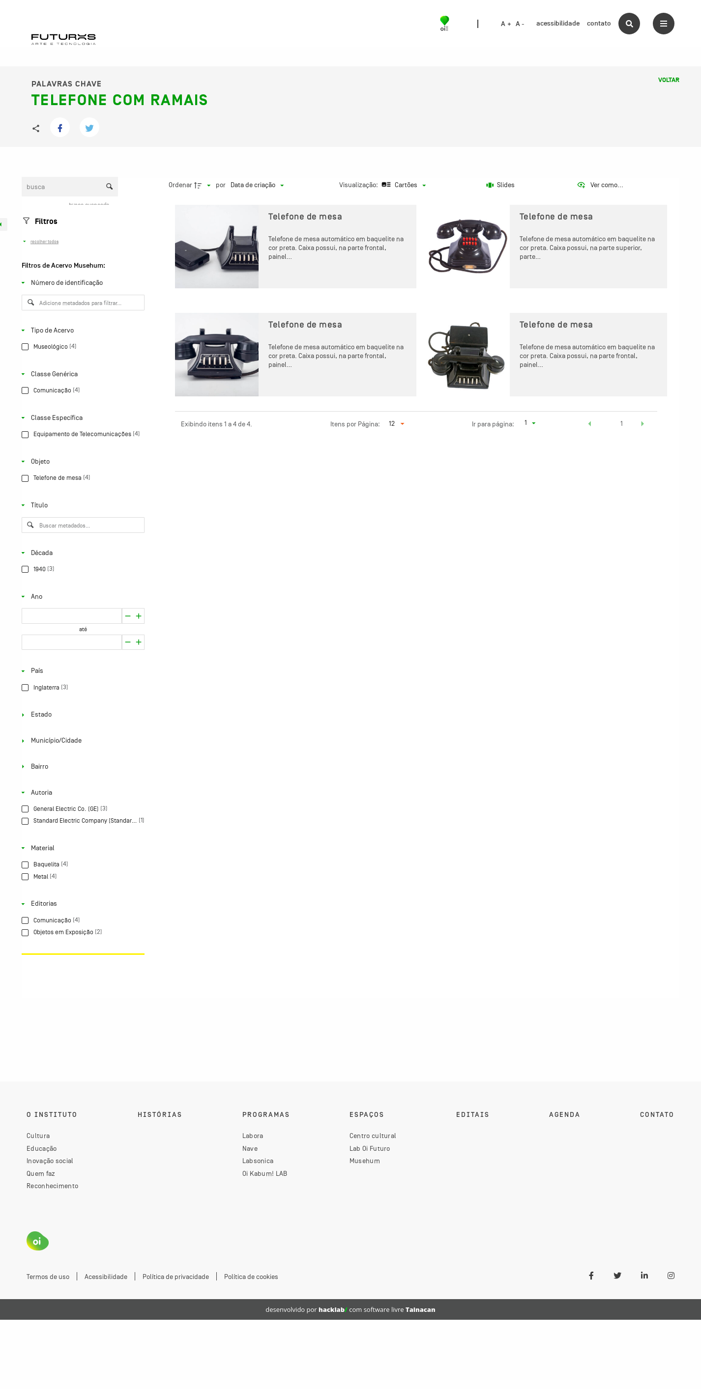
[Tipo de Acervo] (81, 330)
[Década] (81, 552)
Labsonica (258, 1161)
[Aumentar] (127, 616)
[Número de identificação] (81, 283)
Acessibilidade (106, 1276)
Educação (42, 1148)
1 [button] (621, 423)
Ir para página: (493, 424)
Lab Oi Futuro (370, 1148)
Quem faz (41, 1173)
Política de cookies (251, 1276)
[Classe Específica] (81, 418)
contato (599, 23)
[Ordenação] (257, 185)
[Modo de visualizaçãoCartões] (402, 185)
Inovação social (50, 1161)
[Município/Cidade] (81, 741)
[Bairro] (81, 767)
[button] (590, 425)
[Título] (81, 505)
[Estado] (81, 715)
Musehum (365, 1161)
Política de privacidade (176, 1276)
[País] (81, 671)
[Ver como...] (600, 185)
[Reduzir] (139, 616)
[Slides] (501, 185)
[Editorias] (81, 904)
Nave (250, 1148)
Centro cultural (373, 1135)
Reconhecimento (52, 1186)
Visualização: (359, 185)
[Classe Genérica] (81, 374)
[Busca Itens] (70, 186)
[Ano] (81, 596)
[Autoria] (81, 792)
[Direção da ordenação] (203, 185)
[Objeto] (81, 462)
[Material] (81, 848)
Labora (252, 1135)
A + (506, 24)
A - (520, 24)
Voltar (668, 80)
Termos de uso (48, 1276)
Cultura (38, 1135)
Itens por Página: (355, 424)
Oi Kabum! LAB (265, 1173)
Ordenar (180, 185)
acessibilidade (558, 23)
